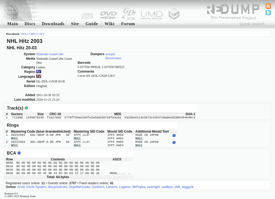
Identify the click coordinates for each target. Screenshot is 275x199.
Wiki (109, 23)
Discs (29, 23)
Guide (91, 23)
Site (75, 23)
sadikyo (167, 187)
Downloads (53, 23)
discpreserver (57, 187)
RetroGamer (113, 58)
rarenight (153, 187)
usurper (110, 54)
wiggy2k (187, 187)
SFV (42, 33)
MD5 (34, 33)
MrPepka (138, 187)
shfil (177, 187)
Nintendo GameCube (50, 54)
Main (12, 23)
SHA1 (24, 33)
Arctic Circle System (31, 187)
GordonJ (98, 187)
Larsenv (111, 187)
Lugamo (125, 187)
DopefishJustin (79, 187)
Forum (128, 23)
